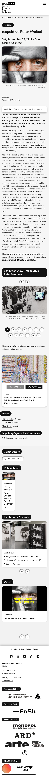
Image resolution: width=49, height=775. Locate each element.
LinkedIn (37, 656)
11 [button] (27, 335)
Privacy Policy (25, 649)
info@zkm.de (7, 680)
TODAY (7, 768)
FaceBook (11, 656)
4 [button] (24, 330)
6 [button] (35, 330)
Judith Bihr (6, 422)
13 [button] (39, 335)
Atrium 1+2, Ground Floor (12, 100)
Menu (44, 4)
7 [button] (41, 330)
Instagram (18, 656)
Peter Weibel (15, 459)
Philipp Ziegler (7, 419)
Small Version (15, 387)
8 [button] (10, 335)
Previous (21, 282)
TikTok (31, 656)
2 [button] (13, 330)
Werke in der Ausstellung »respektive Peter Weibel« (23, 109)
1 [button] (7, 330)
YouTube (24, 656)
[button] (24, 64)
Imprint (14, 649)
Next (27, 282)
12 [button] (33, 335)
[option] (24, 303)
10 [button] (22, 335)
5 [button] (30, 330)
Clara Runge (7, 426)
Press (35, 649)
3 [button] (18, 330)
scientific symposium (13, 257)
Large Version (34, 387)
